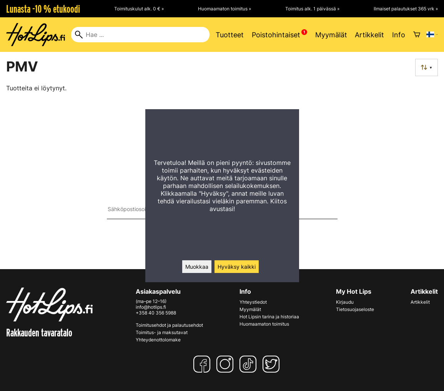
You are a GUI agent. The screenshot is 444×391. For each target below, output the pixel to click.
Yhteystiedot (253, 302)
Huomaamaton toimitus (264, 324)
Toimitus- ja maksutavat (162, 332)
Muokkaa (196, 266)
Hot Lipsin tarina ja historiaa (269, 316)
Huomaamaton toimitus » (224, 9)
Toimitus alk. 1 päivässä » (312, 9)
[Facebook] (203, 364)
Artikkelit (369, 35)
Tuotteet (230, 35)
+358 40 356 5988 (156, 313)
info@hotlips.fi (151, 307)
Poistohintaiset (276, 35)
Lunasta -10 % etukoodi (43, 8)
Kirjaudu (345, 302)
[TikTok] (249, 364)
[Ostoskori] (416, 34)
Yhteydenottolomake (158, 340)
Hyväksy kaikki (237, 266)
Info (398, 35)
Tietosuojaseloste (355, 309)
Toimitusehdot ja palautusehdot (169, 325)
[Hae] (140, 34)
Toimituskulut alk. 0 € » (139, 9)
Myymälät (331, 35)
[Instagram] (226, 364)
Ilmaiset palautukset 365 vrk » (406, 9)
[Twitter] (273, 364)
